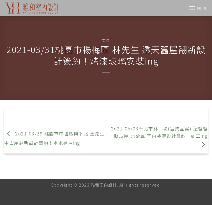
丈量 (106, 40)
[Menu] (198, 8)
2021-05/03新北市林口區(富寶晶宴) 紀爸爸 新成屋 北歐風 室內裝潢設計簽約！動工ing (159, 136)
